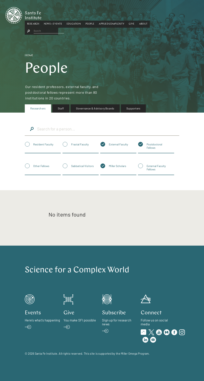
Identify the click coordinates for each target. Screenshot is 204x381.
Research (55, 14)
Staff (61, 108)
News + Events (75, 14)
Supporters (133, 108)
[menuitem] (38, 108)
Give (154, 14)
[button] (55, 14)
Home (29, 55)
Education (96, 14)
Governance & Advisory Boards (95, 108)
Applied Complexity (133, 14)
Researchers (38, 108)
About (165, 14)
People (112, 14)
